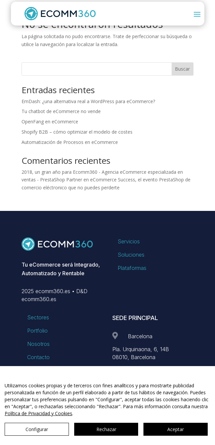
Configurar (37, 429)
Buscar (182, 69)
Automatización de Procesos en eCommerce (70, 142)
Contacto (38, 357)
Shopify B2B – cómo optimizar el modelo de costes (77, 132)
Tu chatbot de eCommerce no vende (61, 111)
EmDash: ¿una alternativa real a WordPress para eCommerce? (88, 101)
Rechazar (106, 429)
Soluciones (131, 254)
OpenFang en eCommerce (50, 121)
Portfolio (37, 330)
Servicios (129, 241)
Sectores (38, 317)
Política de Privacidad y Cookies (38, 413)
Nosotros (38, 344)
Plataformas (132, 268)
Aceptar (175, 429)
